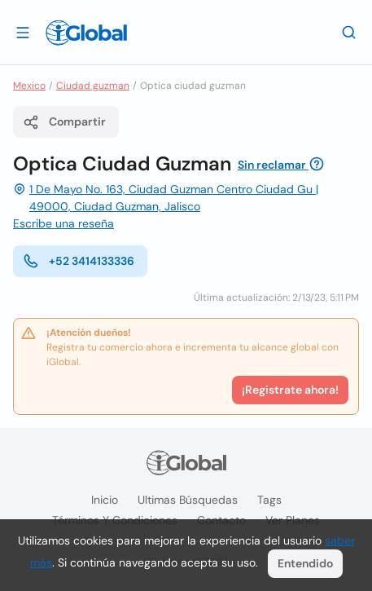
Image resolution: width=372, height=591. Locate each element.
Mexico (29, 85)
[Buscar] (349, 31)
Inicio (104, 499)
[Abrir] (23, 31)
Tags (269, 499)
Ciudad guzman (92, 85)
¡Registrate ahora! (290, 389)
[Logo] (86, 32)
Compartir (64, 122)
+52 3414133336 (78, 261)
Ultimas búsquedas (188, 499)
